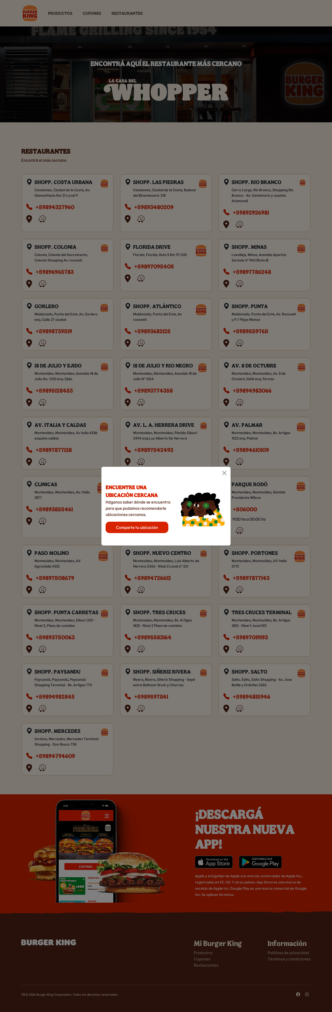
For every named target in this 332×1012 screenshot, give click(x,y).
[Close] (224, 473)
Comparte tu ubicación (137, 527)
